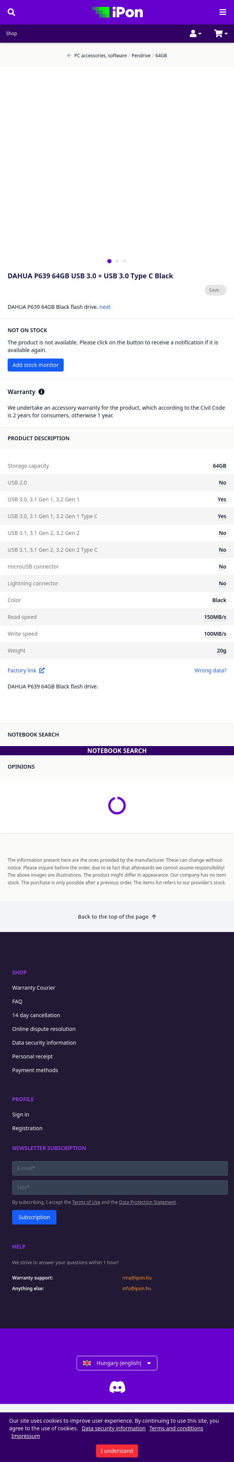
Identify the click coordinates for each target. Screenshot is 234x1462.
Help (19, 1246)
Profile (23, 1099)
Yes (222, 499)
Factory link (26, 670)
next (105, 306)
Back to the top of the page (117, 916)
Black (219, 600)
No (222, 482)
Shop (11, 34)
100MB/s (215, 633)
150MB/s (215, 616)
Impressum (25, 1435)
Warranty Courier (33, 987)
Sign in (20, 1114)
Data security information (44, 1042)
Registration (27, 1128)
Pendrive (139, 56)
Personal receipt (32, 1056)
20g (221, 650)
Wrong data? (210, 670)
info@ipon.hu (136, 1289)
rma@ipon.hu (137, 1278)
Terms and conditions (176, 1428)
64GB (159, 56)
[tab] (109, 261)
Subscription (34, 1217)
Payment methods (35, 1070)
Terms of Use (86, 1202)
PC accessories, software (97, 56)
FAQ (17, 1001)
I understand (117, 1450)
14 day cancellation (36, 1015)
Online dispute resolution (43, 1028)
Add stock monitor (36, 364)
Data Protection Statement (147, 1202)
